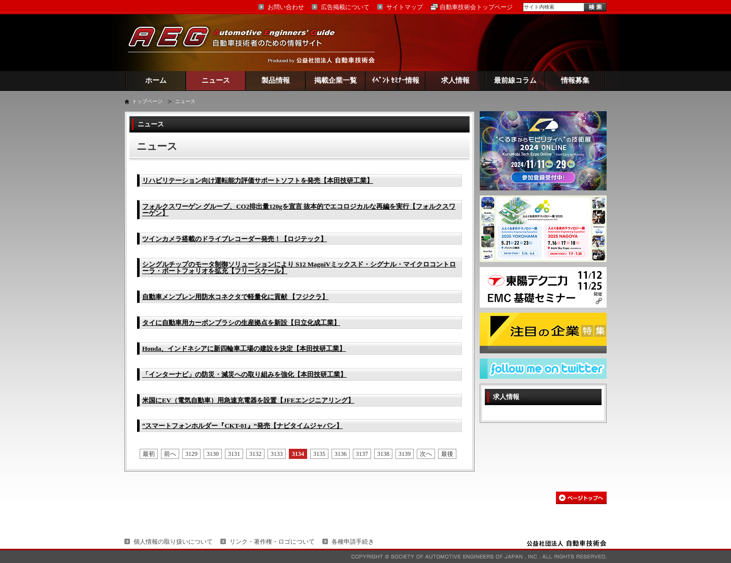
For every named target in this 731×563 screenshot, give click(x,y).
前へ (170, 453)
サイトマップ (404, 7)
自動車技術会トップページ (476, 7)
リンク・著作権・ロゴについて (272, 541)
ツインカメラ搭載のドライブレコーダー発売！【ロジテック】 (234, 239)
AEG (238, 42)
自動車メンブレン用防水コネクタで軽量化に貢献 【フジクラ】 (235, 297)
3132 (255, 453)
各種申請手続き (352, 541)
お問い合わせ (286, 7)
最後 (447, 453)
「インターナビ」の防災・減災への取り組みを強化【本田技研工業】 (244, 374)
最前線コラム (515, 80)
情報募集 (575, 80)
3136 (341, 453)
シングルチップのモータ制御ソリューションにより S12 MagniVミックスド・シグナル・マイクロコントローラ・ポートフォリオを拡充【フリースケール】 (299, 267)
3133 (277, 453)
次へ (426, 453)
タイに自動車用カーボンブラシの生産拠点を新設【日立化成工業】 (241, 322)
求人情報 (455, 80)
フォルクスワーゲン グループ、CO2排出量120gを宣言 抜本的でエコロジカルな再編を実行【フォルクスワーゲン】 (298, 210)
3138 (383, 453)
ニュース (216, 80)
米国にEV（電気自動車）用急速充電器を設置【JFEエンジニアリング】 (248, 400)
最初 (149, 453)
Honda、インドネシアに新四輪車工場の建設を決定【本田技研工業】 (244, 348)
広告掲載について (345, 7)
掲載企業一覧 (335, 80)
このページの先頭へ (581, 497)
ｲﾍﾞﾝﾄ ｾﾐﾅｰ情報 (396, 80)
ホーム (156, 80)
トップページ (147, 101)
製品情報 (275, 80)
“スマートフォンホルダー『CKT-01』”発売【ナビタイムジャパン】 (242, 425)
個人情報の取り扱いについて (173, 541)
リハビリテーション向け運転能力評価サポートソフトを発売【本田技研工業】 (257, 180)
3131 (234, 453)
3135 (319, 453)
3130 (213, 453)
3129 (191, 453)
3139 (404, 453)
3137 (362, 453)
